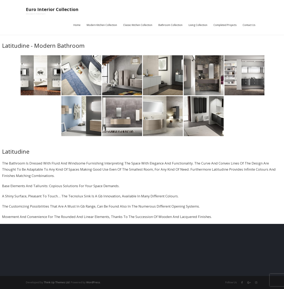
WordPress (93, 282)
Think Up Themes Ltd (57, 282)
